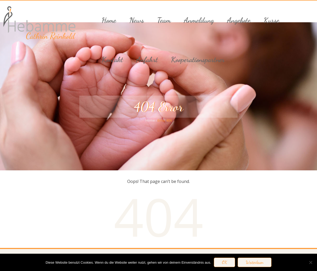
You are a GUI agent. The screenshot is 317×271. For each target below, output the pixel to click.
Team (164, 20)
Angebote (239, 20)
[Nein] (310, 262)
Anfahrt (147, 59)
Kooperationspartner (198, 59)
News (136, 20)
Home (109, 20)
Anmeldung (199, 20)
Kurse (271, 20)
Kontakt (112, 59)
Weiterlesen (254, 262)
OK (224, 262)
